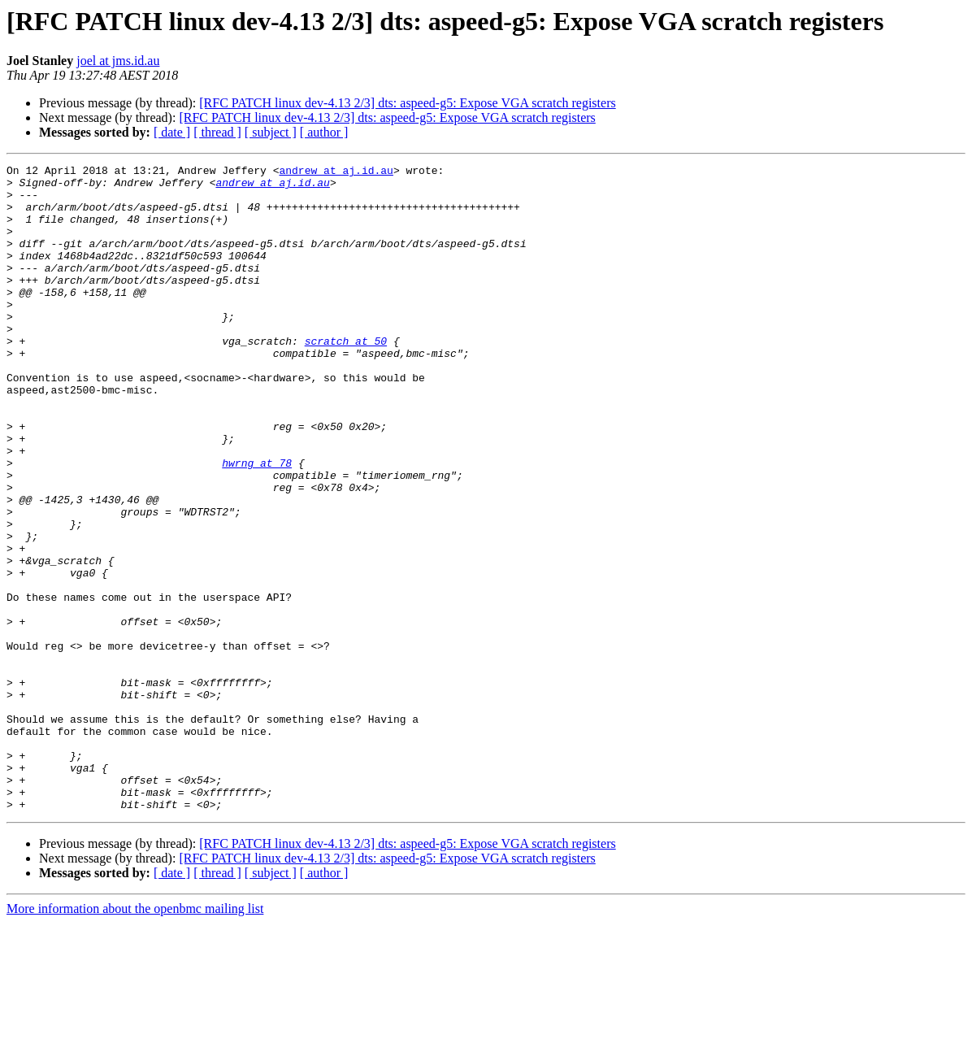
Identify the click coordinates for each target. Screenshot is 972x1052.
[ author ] (324, 132)
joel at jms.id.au (117, 60)
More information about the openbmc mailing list (135, 1038)
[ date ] (172, 132)
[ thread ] (217, 132)
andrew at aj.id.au (336, 172)
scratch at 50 (346, 377)
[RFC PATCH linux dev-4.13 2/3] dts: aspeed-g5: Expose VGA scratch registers (407, 103)
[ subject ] (271, 132)
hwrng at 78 (257, 523)
